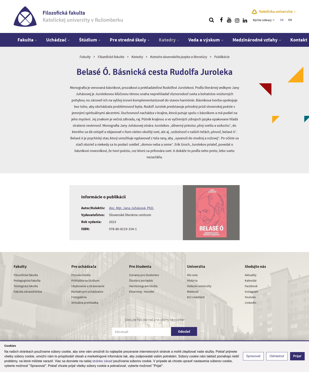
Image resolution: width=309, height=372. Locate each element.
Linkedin (250, 303)
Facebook (251, 286)
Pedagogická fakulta (27, 280)
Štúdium (88, 40)
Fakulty (85, 56)
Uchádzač (56, 40)
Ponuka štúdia (80, 275)
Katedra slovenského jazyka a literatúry (178, 56)
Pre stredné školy (128, 40)
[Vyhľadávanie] (211, 20)
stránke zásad (102, 361)
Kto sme (192, 275)
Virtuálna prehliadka (84, 303)
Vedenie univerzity (199, 286)
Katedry (167, 40)
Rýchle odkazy (262, 20)
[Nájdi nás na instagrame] (237, 20)
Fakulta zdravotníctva (28, 291)
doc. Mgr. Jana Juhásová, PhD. (131, 208)
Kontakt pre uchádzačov (87, 291)
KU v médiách (196, 297)
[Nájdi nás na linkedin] (245, 20)
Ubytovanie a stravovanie (87, 286)
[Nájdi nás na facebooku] (221, 20)
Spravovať (253, 356)
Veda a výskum (204, 40)
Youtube (250, 297)
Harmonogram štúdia (143, 286)
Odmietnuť (276, 356)
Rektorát (192, 291)
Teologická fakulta (26, 286)
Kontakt (298, 40)
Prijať (297, 356)
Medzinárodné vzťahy (255, 40)
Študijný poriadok (141, 280)
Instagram (251, 291)
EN (290, 20)
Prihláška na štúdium (85, 280)
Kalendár (251, 280)
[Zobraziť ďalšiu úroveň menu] (274, 19)
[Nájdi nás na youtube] (229, 20)
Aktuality (250, 275)
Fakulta (26, 40)
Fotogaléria (79, 297)
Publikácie (222, 56)
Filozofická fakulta (111, 56)
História (192, 280)
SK (282, 20)
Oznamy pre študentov (144, 275)
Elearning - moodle (141, 291)
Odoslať (184, 331)
